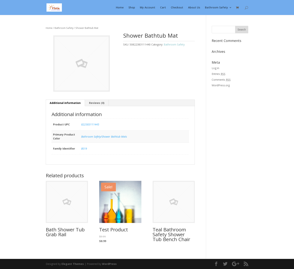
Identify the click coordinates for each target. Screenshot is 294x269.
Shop (131, 7)
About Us (194, 7)
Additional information (65, 103)
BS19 (84, 148)
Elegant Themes (73, 264)
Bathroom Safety (216, 7)
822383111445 (90, 124)
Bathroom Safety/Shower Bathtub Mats (104, 136)
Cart (163, 7)
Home (120, 7)
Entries (218, 74)
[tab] (65, 103)
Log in (215, 68)
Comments (221, 79)
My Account (147, 7)
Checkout (177, 7)
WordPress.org (221, 85)
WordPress (109, 264)
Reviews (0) (96, 103)
